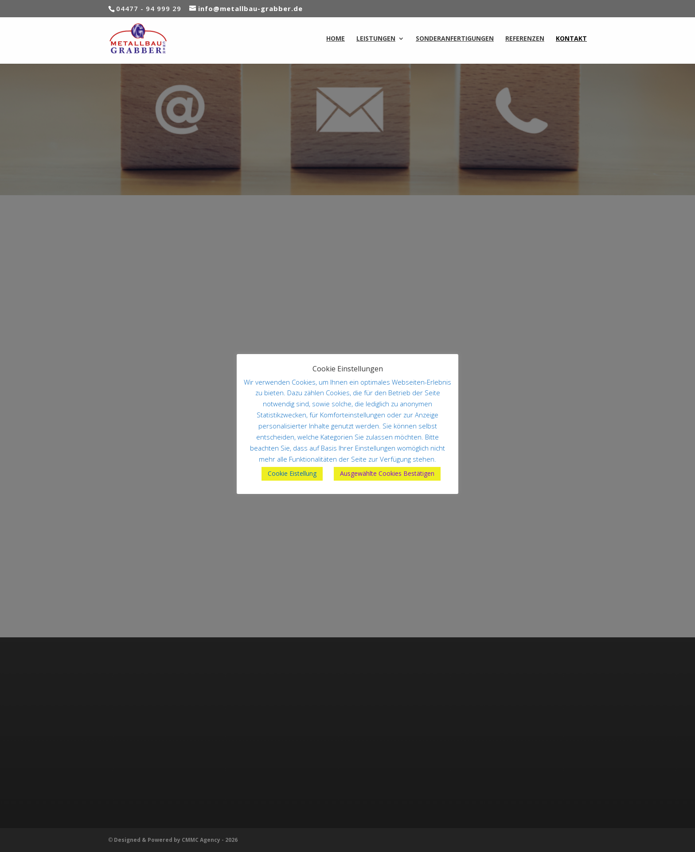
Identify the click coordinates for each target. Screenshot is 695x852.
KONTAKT (571, 38)
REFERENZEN (524, 38)
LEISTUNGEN (375, 38)
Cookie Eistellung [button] (292, 473)
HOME (335, 38)
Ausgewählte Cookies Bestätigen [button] (387, 473)
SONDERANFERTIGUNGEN (455, 38)
